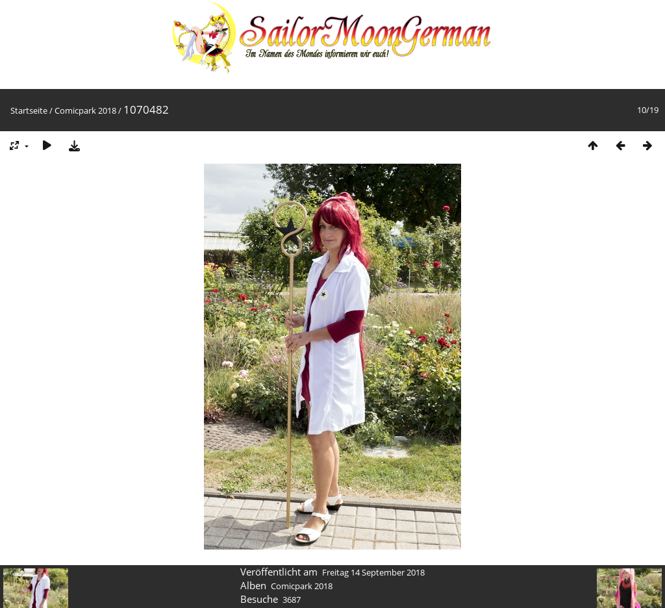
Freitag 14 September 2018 (373, 572)
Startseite (28, 110)
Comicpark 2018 (85, 110)
